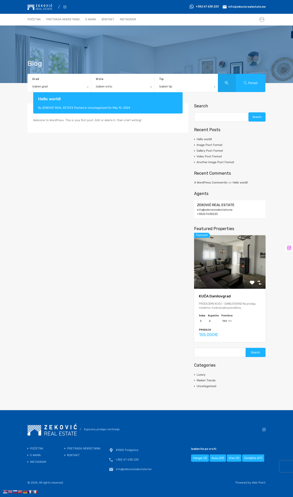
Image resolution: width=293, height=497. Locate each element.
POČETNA (34, 19)
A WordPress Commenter (211, 182)
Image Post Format (210, 145)
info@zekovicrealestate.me (247, 6)
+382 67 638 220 (207, 6)
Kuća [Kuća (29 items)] (218, 458)
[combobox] (59, 87)
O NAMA (90, 19)
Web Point (259, 482)
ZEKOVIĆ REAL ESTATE (215, 205)
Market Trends (206, 380)
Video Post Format (209, 156)
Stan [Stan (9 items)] (234, 458)
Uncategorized (97, 107)
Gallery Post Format (210, 150)
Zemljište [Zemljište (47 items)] (253, 458)
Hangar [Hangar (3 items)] (200, 458)
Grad (35, 79)
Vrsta (99, 79)
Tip (161, 79)
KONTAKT (108, 19)
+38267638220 (207, 214)
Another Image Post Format (215, 162)
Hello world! (204, 139)
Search (201, 106)
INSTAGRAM (128, 19)
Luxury (201, 374)
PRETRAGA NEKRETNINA (63, 19)
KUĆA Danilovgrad (215, 296)
